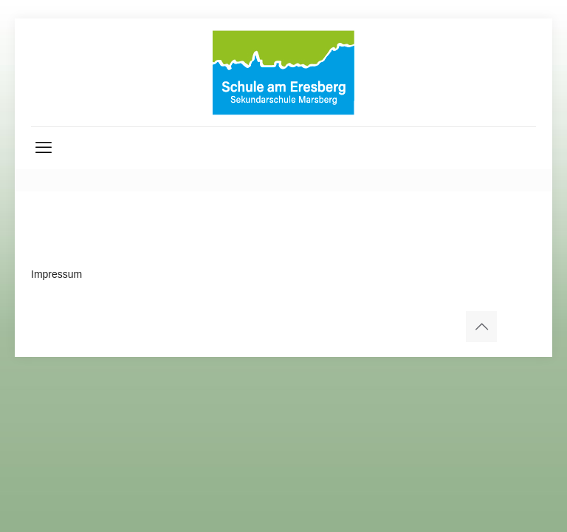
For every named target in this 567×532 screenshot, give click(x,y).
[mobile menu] (43, 147)
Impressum (56, 274)
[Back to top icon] (481, 326)
